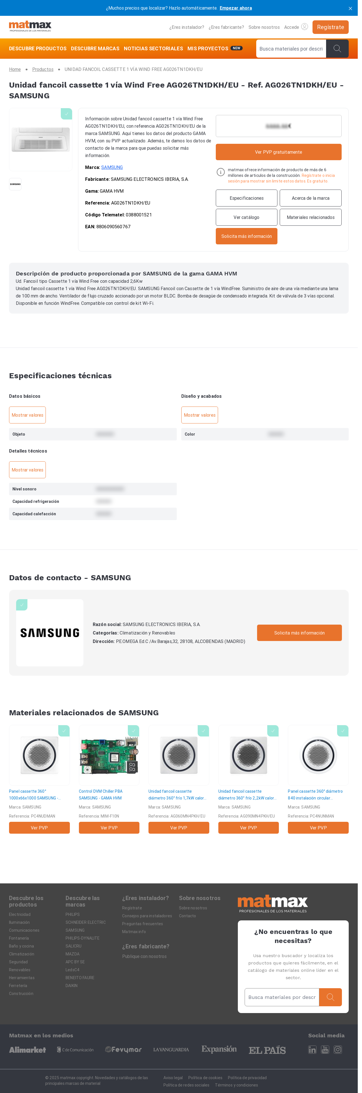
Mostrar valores (27, 415)
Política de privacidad (247, 1077)
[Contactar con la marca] (247, 236)
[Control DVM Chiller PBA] (109, 779)
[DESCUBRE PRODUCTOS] (39, 48)
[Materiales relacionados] (311, 217)
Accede (296, 26)
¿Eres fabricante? (226, 27)
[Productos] (42, 69)
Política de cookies (205, 1077)
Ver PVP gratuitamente (278, 152)
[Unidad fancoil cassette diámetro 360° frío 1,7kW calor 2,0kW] (178, 779)
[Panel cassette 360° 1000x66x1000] (39, 779)
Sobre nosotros (264, 27)
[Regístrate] (331, 27)
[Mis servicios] (215, 48)
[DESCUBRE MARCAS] (95, 48)
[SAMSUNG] (50, 633)
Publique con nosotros (144, 956)
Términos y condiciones (236, 1085)
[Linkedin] (312, 1050)
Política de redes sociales (186, 1085)
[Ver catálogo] (247, 217)
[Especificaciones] (247, 198)
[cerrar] (350, 8)
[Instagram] (338, 1050)
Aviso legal (173, 1077)
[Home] (30, 27)
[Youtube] (325, 1050)
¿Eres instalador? (186, 27)
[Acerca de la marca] (311, 198)
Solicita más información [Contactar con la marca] (299, 633)
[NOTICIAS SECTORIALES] (153, 48)
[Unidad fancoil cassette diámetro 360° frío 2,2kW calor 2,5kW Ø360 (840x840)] (248, 779)
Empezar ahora (236, 8)
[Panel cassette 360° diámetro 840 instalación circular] (318, 779)
